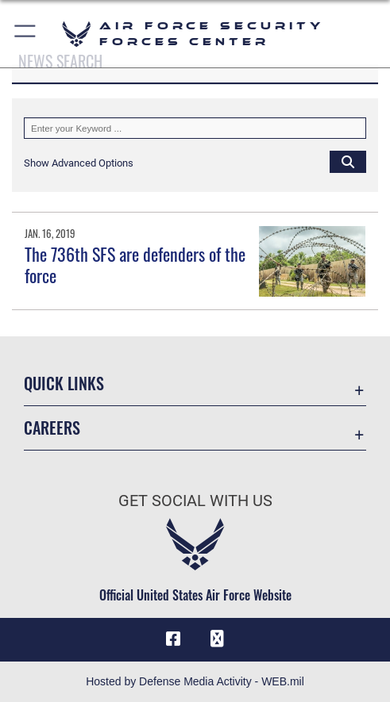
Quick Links (64, 383)
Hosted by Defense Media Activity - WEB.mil (195, 681)
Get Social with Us (195, 501)
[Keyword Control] (195, 127)
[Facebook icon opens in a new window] (173, 639)
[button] (26, 33)
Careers (52, 427)
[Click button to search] (348, 161)
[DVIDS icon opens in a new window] (217, 639)
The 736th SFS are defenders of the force (135, 264)
